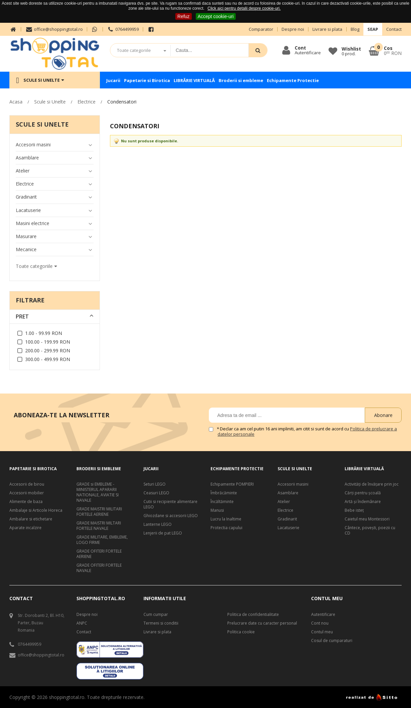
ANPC (81, 623)
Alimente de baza (26, 501)
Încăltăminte (222, 501)
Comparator (261, 29)
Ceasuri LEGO (156, 493)
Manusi (217, 510)
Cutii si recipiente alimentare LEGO (170, 504)
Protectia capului (226, 527)
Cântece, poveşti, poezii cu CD (370, 530)
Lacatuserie (288, 527)
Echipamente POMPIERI (232, 484)
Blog (355, 29)
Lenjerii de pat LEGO (162, 533)
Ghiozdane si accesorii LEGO (170, 515)
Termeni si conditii (160, 623)
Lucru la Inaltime (226, 519)
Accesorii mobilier (26, 493)
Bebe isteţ (354, 510)
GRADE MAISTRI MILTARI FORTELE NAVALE (98, 525)
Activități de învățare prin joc (372, 484)
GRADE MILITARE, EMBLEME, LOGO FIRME (102, 540)
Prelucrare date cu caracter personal (262, 623)
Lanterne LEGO (157, 524)
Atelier (284, 501)
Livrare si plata (327, 29)
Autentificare (323, 614)
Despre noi (293, 29)
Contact (394, 29)
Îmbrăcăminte (224, 493)
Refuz (183, 16)
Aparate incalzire (25, 527)
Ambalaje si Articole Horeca (35, 510)
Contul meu (322, 632)
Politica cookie (241, 632)
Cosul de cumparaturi (331, 640)
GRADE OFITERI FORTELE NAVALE (99, 568)
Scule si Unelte (50, 101)
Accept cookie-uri (216, 16)
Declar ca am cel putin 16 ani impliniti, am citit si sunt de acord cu (307, 431)
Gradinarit (287, 519)
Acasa (15, 101)
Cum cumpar (155, 614)
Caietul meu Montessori (367, 519)
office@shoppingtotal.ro (53, 29)
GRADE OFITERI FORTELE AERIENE (99, 554)
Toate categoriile (134, 50)
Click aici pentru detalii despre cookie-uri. (244, 8)
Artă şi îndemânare (363, 501)
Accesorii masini (293, 484)
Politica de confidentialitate (253, 614)
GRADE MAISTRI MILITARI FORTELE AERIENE (99, 511)
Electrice (86, 101)
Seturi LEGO (154, 484)
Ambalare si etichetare (30, 519)
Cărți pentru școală (363, 493)
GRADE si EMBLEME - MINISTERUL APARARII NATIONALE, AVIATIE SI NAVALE (97, 492)
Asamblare (288, 493)
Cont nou (320, 623)
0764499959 (123, 29)
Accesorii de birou (26, 484)
